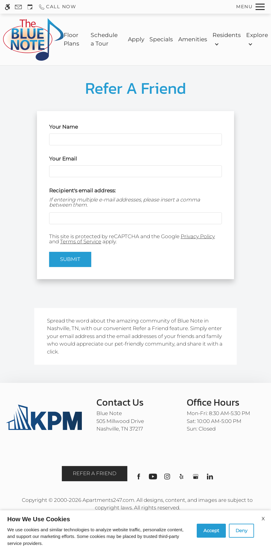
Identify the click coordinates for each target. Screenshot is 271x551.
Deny (241, 530)
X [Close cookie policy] (263, 519)
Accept (211, 530)
